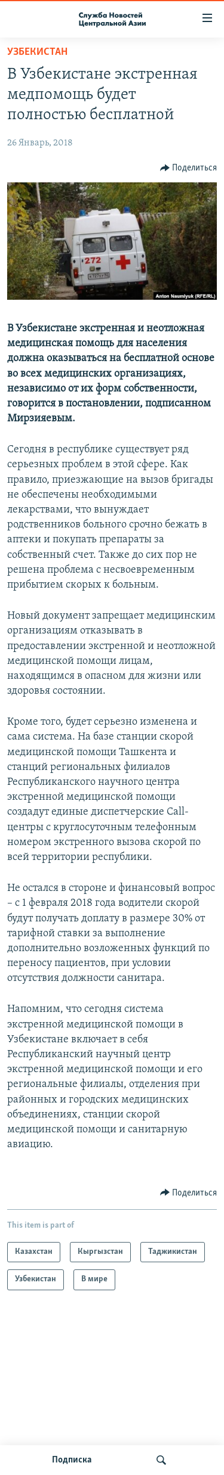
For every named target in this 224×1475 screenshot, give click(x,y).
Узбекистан (37, 52)
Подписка (71, 1460)
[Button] (188, 168)
